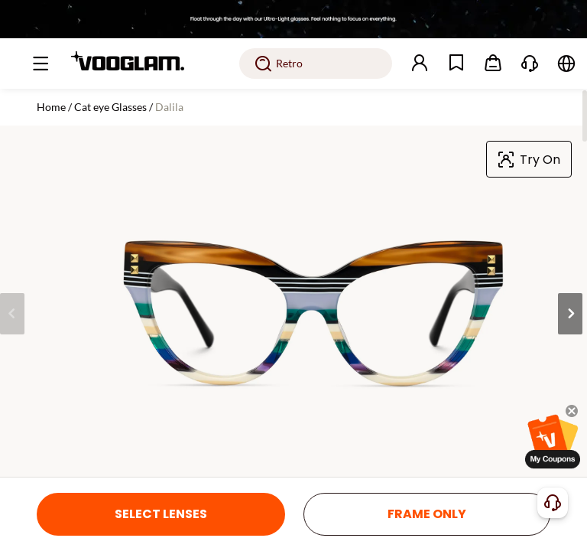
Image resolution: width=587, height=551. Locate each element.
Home (51, 106)
